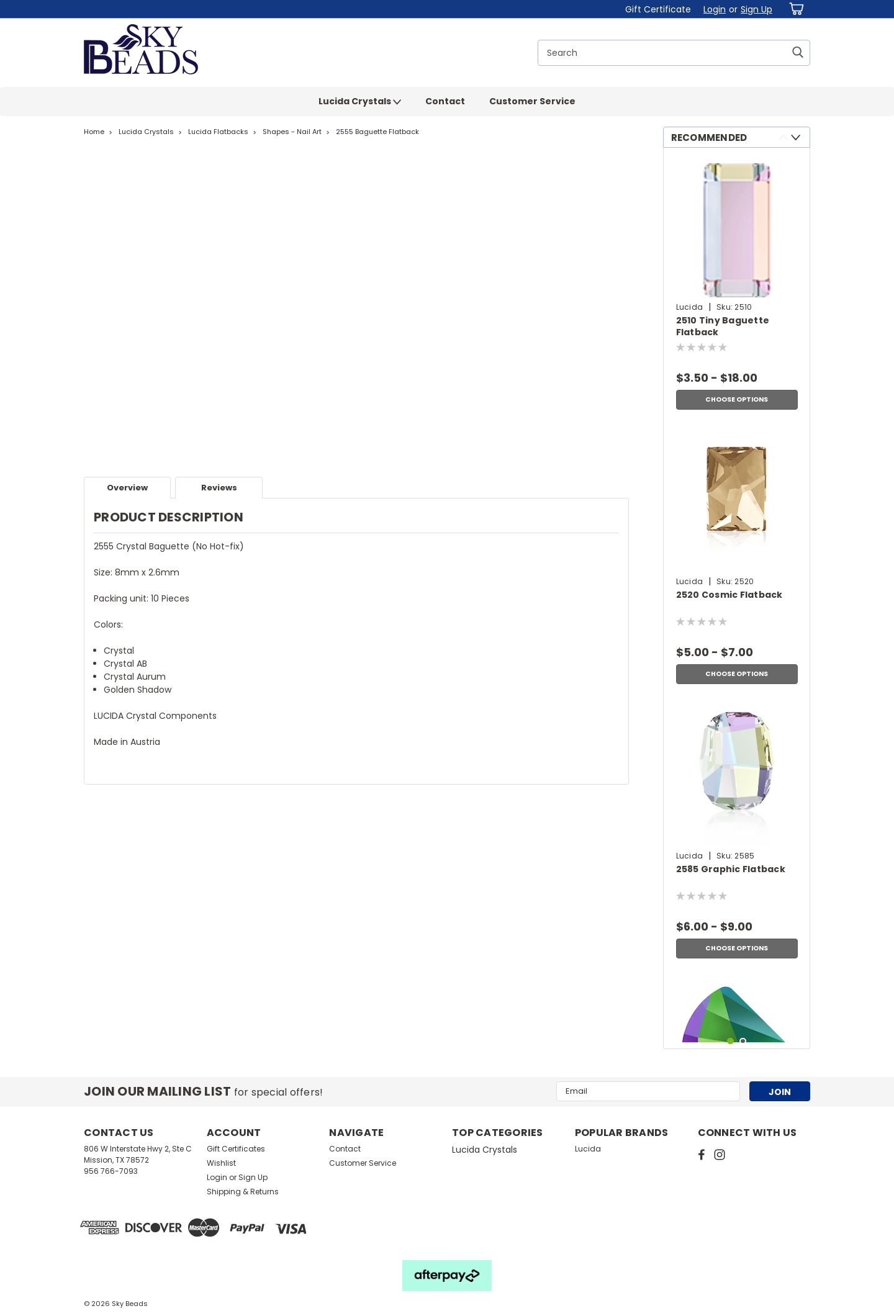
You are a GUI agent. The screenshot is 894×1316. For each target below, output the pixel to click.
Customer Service (532, 101)
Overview (127, 488)
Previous (783, 137)
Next (795, 137)
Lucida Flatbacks (218, 132)
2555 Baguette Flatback (377, 132)
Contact (445, 101)
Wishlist (221, 1163)
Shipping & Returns (243, 1191)
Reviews (219, 488)
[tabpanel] (737, 286)
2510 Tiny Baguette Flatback (723, 326)
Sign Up (756, 9)
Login (714, 9)
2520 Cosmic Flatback (729, 595)
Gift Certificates (236, 1148)
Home (94, 132)
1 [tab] (730, 1041)
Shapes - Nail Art (292, 132)
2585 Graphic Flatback (730, 869)
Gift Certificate (658, 9)
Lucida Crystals (359, 102)
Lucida (588, 1148)
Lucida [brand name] (689, 307)
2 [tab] (742, 1041)
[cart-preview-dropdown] (794, 9)
